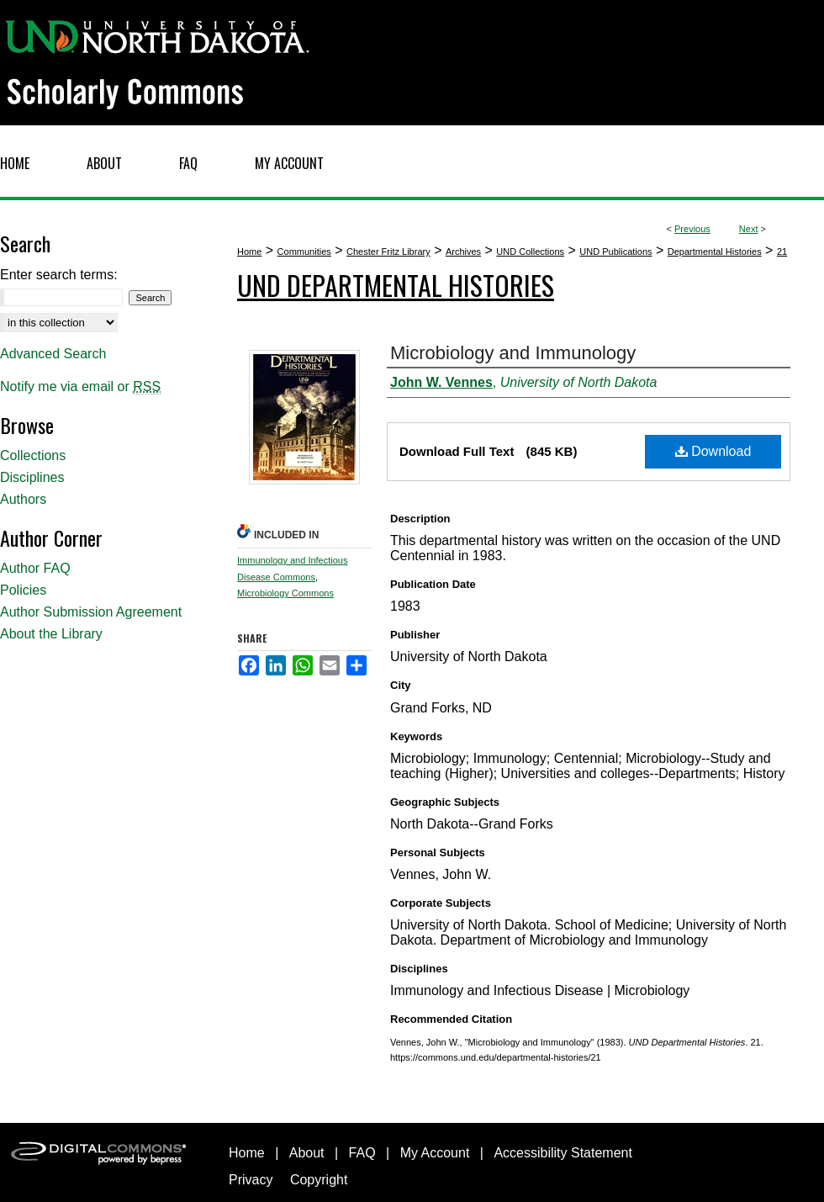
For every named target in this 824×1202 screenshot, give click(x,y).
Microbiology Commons (285, 593)
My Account (435, 1153)
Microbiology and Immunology (513, 352)
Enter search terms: (59, 274)
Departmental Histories (715, 251)
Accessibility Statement (563, 1153)
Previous (692, 229)
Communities (304, 251)
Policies (23, 590)
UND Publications (615, 251)
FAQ (362, 1153)
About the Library (51, 634)
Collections (33, 455)
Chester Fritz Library (388, 251)
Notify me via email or (80, 386)
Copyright (318, 1180)
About (307, 1153)
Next (748, 229)
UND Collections (530, 251)
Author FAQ (35, 568)
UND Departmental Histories (395, 284)
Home (249, 251)
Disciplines (32, 477)
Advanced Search (53, 354)
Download (713, 451)
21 (782, 251)
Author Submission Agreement (91, 612)
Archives (463, 251)
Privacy (250, 1180)
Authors (23, 499)
